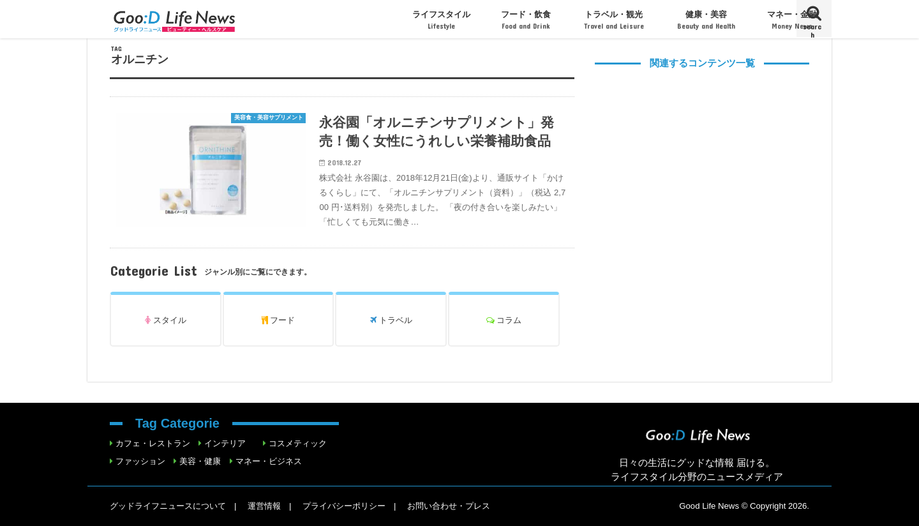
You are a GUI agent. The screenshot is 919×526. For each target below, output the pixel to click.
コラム (504, 320)
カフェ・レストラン (153, 443)
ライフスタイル (441, 20)
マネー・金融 (792, 20)
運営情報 (264, 506)
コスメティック (298, 443)
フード (278, 320)
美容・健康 (200, 461)
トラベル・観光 (614, 20)
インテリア (225, 443)
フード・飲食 (526, 20)
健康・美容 (706, 20)
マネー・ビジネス (268, 461)
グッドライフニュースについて (168, 506)
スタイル (165, 320)
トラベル (391, 320)
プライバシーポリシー (344, 506)
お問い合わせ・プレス (448, 506)
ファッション (140, 461)
